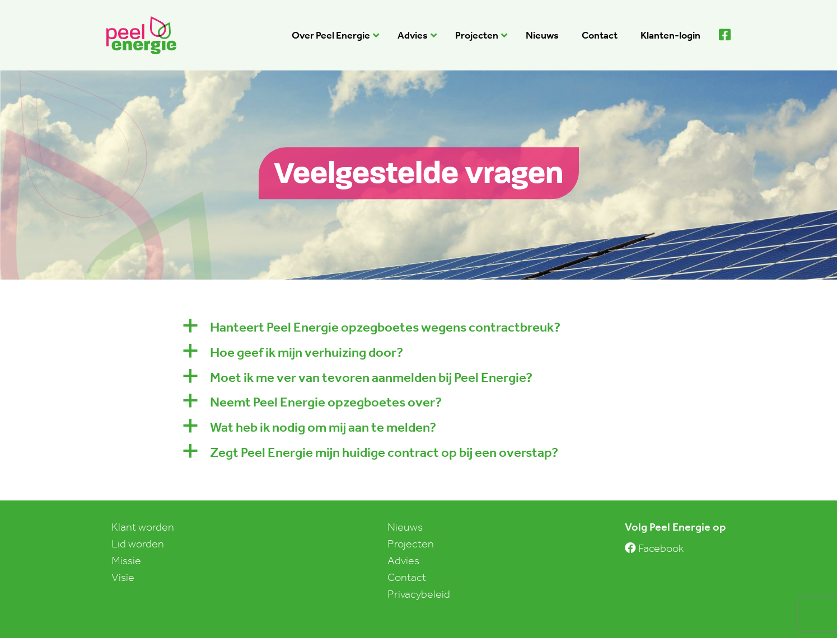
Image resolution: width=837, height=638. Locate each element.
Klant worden (142, 526)
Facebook (654, 548)
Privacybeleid (418, 594)
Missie (126, 560)
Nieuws (405, 526)
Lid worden (137, 543)
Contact (406, 577)
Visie (122, 577)
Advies (403, 560)
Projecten (410, 543)
